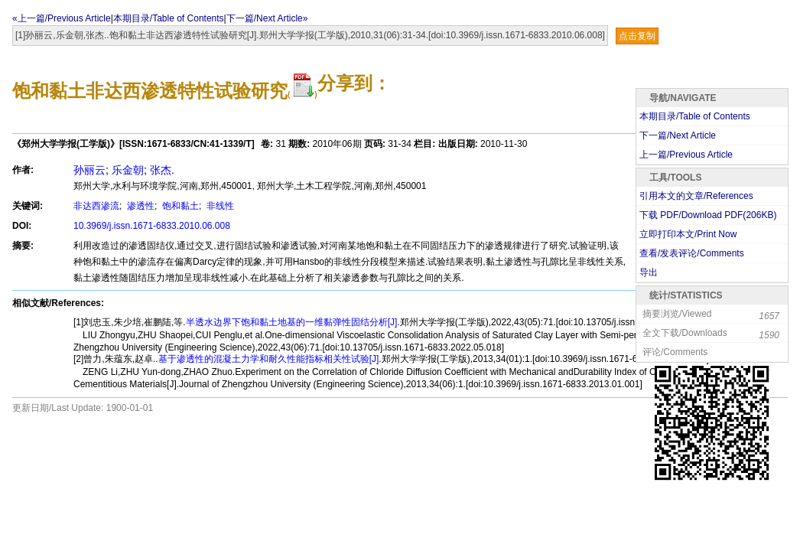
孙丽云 (89, 170)
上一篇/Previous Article (686, 154)
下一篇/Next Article (677, 135)
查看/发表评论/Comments (691, 253)
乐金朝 (128, 170)
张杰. (162, 170)
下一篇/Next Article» (267, 18)
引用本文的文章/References (696, 196)
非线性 (219, 206)
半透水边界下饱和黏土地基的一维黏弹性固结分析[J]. (293, 322)
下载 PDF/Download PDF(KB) (707, 215)
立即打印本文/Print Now (688, 234)
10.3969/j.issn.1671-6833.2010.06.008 (151, 225)
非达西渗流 (96, 206)
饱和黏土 (179, 206)
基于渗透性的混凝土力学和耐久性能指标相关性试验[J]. (270, 359)
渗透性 (139, 206)
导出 (648, 272)
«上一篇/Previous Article (61, 18)
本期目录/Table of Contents (168, 18)
